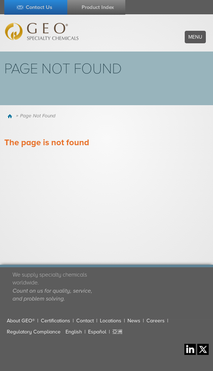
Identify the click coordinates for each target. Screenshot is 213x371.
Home (11, 116)
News (133, 321)
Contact (85, 321)
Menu (195, 37)
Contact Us (39, 7)
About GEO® (21, 321)
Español (97, 332)
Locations (110, 321)
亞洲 (117, 332)
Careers (155, 321)
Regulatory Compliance (33, 332)
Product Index (98, 7)
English (74, 332)
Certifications (55, 321)
